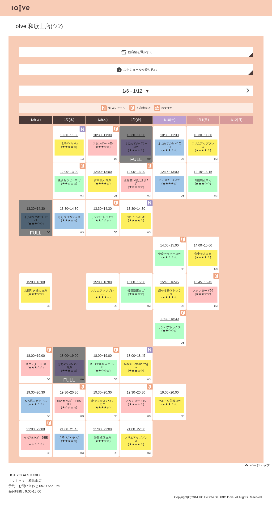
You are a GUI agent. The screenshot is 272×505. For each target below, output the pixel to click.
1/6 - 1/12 (135, 91)
